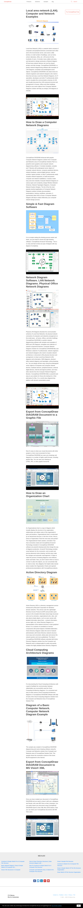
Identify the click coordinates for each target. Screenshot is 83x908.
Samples (46, 1)
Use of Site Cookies (57, 905)
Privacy (70, 895)
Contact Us (55, 895)
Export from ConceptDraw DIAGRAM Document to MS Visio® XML (42, 764)
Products (29, 1)
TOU (74, 895)
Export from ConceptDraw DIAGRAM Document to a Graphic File (42, 414)
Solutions (37, 1)
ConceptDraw (7, 1)
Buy (53, 1)
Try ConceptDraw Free (72, 12)
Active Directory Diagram (41, 572)
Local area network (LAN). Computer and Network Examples (42, 13)
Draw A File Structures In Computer (10, 869)
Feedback (61, 895)
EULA (66, 895)
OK (78, 905)
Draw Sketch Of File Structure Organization (69, 872)
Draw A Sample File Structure (65, 861)
